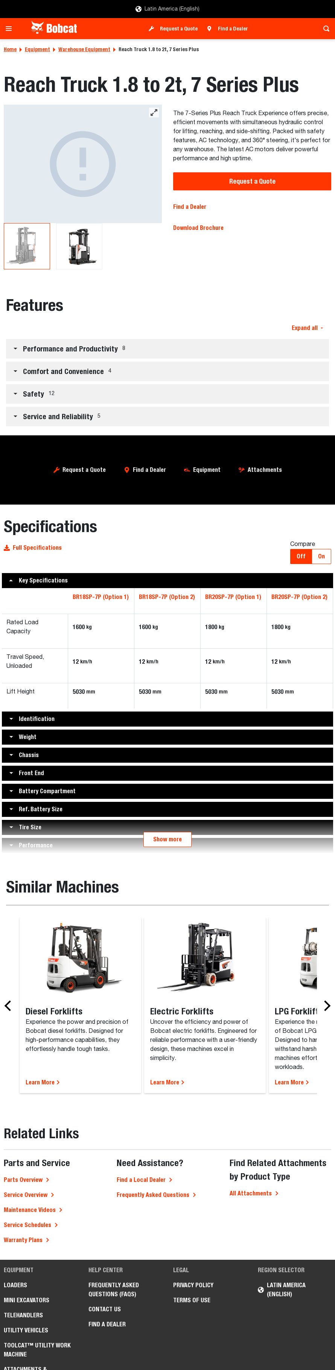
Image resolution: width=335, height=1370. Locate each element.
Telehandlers (23, 1315)
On (321, 556)
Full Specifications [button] (33, 547)
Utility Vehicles (26, 1330)
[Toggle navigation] (10, 28)
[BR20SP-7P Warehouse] (82, 164)
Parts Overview (23, 1179)
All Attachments (251, 1193)
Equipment (37, 49)
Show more (167, 839)
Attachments (265, 469)
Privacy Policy (193, 1285)
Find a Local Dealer (141, 1179)
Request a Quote (179, 29)
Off (301, 556)
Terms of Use (191, 1300)
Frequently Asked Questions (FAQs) (113, 1290)
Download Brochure (198, 227)
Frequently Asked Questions (153, 1194)
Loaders (15, 1285)
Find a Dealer (233, 29)
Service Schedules (27, 1225)
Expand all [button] (307, 327)
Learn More (43, 1082)
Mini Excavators (26, 1300)
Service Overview (25, 1194)
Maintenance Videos (30, 1209)
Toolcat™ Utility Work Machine (37, 1350)
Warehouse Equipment (84, 49)
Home (10, 49)
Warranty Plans (23, 1240)
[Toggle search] (324, 28)
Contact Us (104, 1309)
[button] (167, 348)
